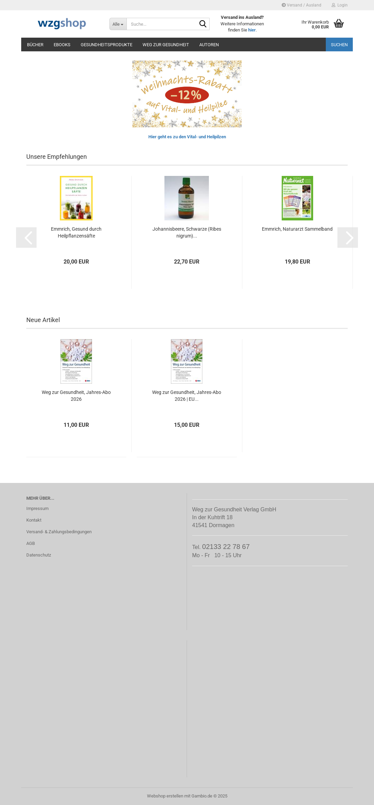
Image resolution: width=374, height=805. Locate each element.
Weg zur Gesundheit (166, 44)
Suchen (339, 44)
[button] (26, 237)
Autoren (209, 44)
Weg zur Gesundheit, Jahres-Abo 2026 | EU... (186, 395)
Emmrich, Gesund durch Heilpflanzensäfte (76, 232)
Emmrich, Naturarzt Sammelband (297, 229)
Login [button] (340, 5)
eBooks (62, 44)
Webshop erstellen (165, 795)
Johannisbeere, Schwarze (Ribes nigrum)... (186, 232)
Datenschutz (38, 555)
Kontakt (33, 520)
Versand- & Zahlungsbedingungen (59, 531)
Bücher (35, 44)
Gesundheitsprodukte (106, 44)
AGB (30, 543)
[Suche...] (117, 24)
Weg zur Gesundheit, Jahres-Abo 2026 (76, 395)
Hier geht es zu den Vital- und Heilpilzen (187, 136)
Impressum (37, 508)
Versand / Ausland (301, 5)
